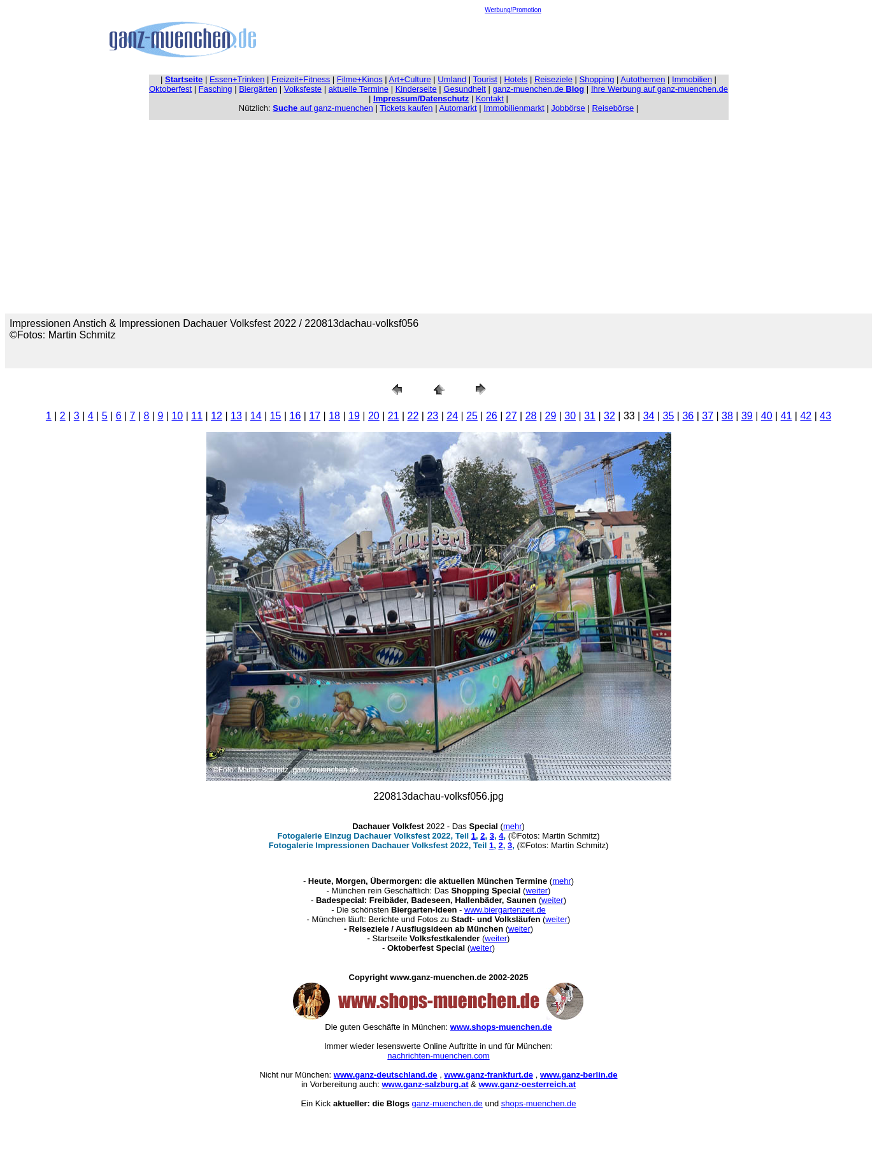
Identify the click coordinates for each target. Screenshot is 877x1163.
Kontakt (490, 98)
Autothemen (642, 79)
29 (551, 415)
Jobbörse (568, 108)
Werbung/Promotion (513, 9)
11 (197, 415)
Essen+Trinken (237, 79)
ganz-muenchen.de (538, 89)
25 (472, 415)
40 (767, 415)
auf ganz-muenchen (323, 108)
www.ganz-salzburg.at (424, 1084)
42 (805, 415)
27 (511, 415)
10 (177, 415)
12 (216, 415)
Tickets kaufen (406, 108)
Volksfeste (303, 89)
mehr (512, 826)
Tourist (485, 79)
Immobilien (692, 79)
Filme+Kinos (360, 79)
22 (413, 415)
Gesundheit (464, 89)
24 (452, 415)
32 (609, 415)
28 (531, 415)
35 (668, 415)
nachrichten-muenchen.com (438, 1055)
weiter (536, 890)
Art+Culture (410, 79)
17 (314, 415)
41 (786, 415)
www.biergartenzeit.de (505, 909)
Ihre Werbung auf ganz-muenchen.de (659, 89)
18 (334, 415)
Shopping (597, 79)
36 (688, 415)
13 (236, 415)
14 (256, 415)
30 (570, 415)
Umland (452, 79)
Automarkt (457, 108)
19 (354, 415)
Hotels (515, 79)
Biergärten (258, 89)
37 (707, 415)
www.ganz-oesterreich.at (527, 1084)
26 (491, 415)
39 (747, 415)
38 (727, 415)
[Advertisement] (513, 42)
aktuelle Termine (359, 89)
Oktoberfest (170, 89)
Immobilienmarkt (513, 108)
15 (276, 415)
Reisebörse (613, 108)
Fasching (215, 89)
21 (393, 415)
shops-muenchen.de (538, 1103)
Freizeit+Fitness (300, 79)
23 (432, 415)
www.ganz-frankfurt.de (488, 1075)
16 (295, 415)
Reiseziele (553, 79)
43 (825, 415)
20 (374, 415)
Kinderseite (416, 89)
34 (649, 415)
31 (589, 415)
